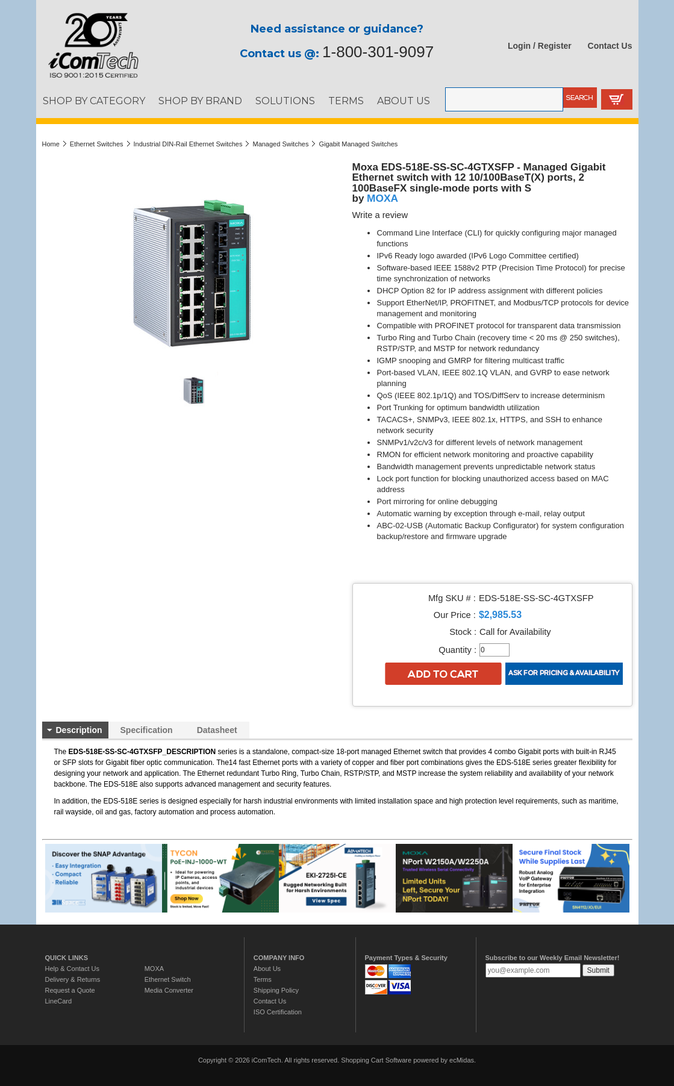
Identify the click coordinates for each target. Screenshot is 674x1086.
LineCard (58, 1001)
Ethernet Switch (168, 979)
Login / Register (540, 46)
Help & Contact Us (72, 968)
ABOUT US (403, 100)
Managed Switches (280, 144)
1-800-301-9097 (378, 52)
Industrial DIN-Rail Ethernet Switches (188, 144)
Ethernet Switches (96, 144)
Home (51, 144)
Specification (146, 730)
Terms (263, 979)
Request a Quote (70, 990)
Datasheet (217, 730)
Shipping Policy (276, 990)
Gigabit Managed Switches (358, 144)
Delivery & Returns (73, 979)
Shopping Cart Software (376, 1060)
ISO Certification (278, 1012)
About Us (267, 968)
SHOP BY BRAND (200, 100)
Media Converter (169, 990)
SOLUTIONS (285, 100)
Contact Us (610, 46)
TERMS (346, 100)
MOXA (382, 198)
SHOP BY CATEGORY (94, 100)
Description (79, 730)
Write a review (380, 215)
